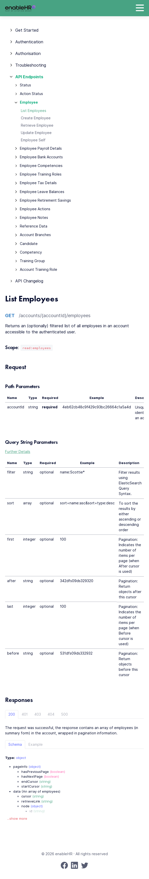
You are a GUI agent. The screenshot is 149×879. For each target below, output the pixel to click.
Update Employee (36, 133)
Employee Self (33, 140)
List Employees (33, 111)
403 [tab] (37, 714)
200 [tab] (11, 714)
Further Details (17, 452)
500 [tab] (64, 714)
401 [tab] (25, 714)
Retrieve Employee (37, 125)
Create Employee (36, 118)
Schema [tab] (15, 744)
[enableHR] (20, 8)
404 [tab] (51, 714)
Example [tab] (35, 744)
